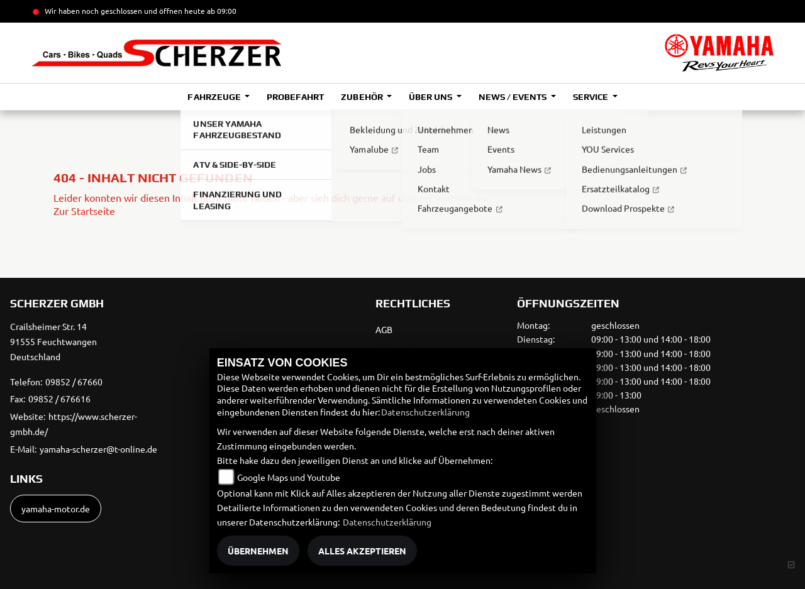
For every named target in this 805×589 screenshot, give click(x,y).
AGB (383, 329)
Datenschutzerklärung (425, 411)
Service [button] (591, 97)
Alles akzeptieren (362, 550)
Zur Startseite (84, 210)
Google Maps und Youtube (288, 477)
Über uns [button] (431, 97)
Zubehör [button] (362, 97)
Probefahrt (295, 97)
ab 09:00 (220, 11)
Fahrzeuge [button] (214, 97)
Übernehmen (258, 550)
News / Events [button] (513, 97)
